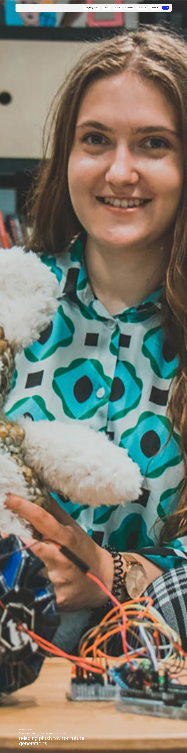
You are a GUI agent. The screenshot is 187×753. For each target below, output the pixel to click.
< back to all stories (26, 730)
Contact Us (154, 8)
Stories (117, 8)
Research (129, 8)
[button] (91, 8)
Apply (166, 8)
